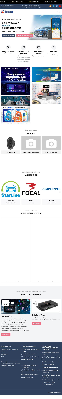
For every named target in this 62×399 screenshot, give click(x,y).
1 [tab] (29, 37)
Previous (1, 192)
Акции (2, 356)
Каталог (3, 352)
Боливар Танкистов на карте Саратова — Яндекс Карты (46, 281)
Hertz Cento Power (39, 315)
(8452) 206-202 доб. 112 (30, 354)
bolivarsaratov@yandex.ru (31, 357)
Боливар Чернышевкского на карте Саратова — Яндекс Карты (16, 281)
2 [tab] (31, 37)
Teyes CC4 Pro (6, 316)
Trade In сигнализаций (25, 35)
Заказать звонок (8, 35)
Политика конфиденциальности (9, 349)
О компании (4, 354)
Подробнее (5, 334)
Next (60, 192)
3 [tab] (32, 37)
